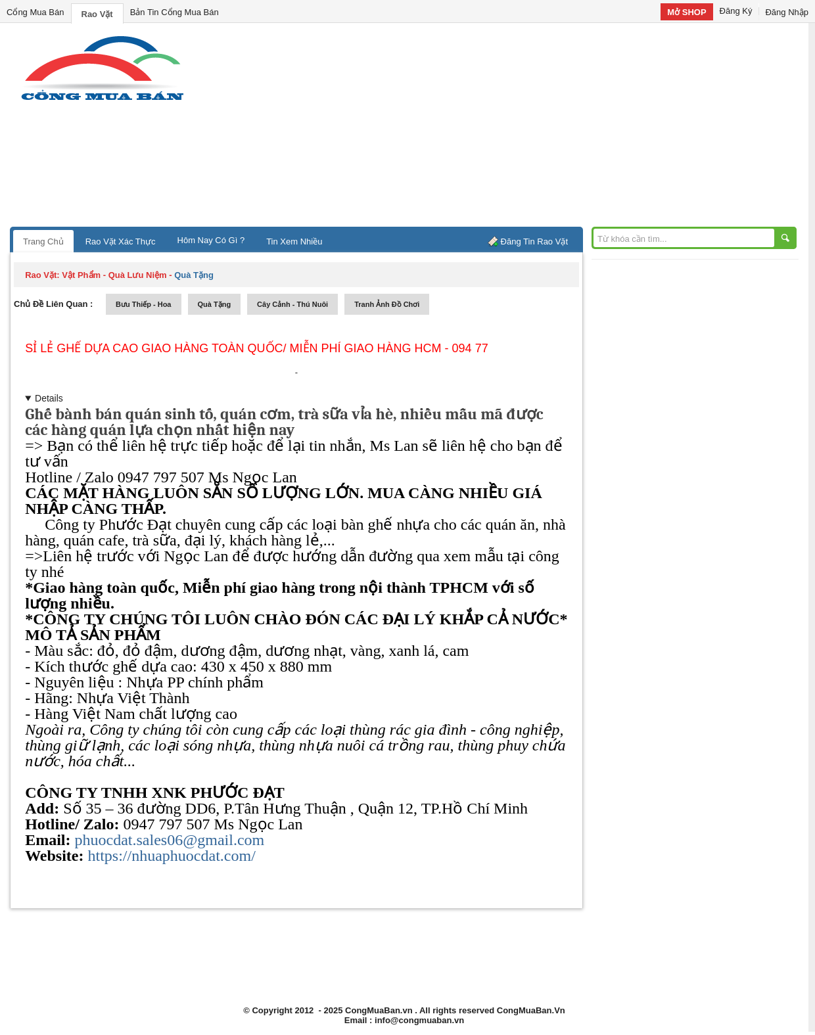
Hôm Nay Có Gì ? (211, 240)
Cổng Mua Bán (35, 12)
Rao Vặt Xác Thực (120, 241)
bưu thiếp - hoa (144, 304)
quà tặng (214, 304)
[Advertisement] (519, 128)
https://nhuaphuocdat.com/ (172, 855)
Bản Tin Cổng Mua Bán (174, 12)
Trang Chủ (43, 241)
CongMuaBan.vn (379, 1010)
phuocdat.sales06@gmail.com (170, 839)
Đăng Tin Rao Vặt (534, 241)
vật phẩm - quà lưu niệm (114, 275)
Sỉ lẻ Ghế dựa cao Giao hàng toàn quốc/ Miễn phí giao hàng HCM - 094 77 (256, 348)
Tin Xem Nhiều (294, 241)
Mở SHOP (686, 12)
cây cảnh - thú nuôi (292, 304)
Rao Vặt (97, 14)
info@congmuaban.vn (419, 1020)
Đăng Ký (736, 11)
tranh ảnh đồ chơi (386, 304)
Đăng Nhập (786, 12)
